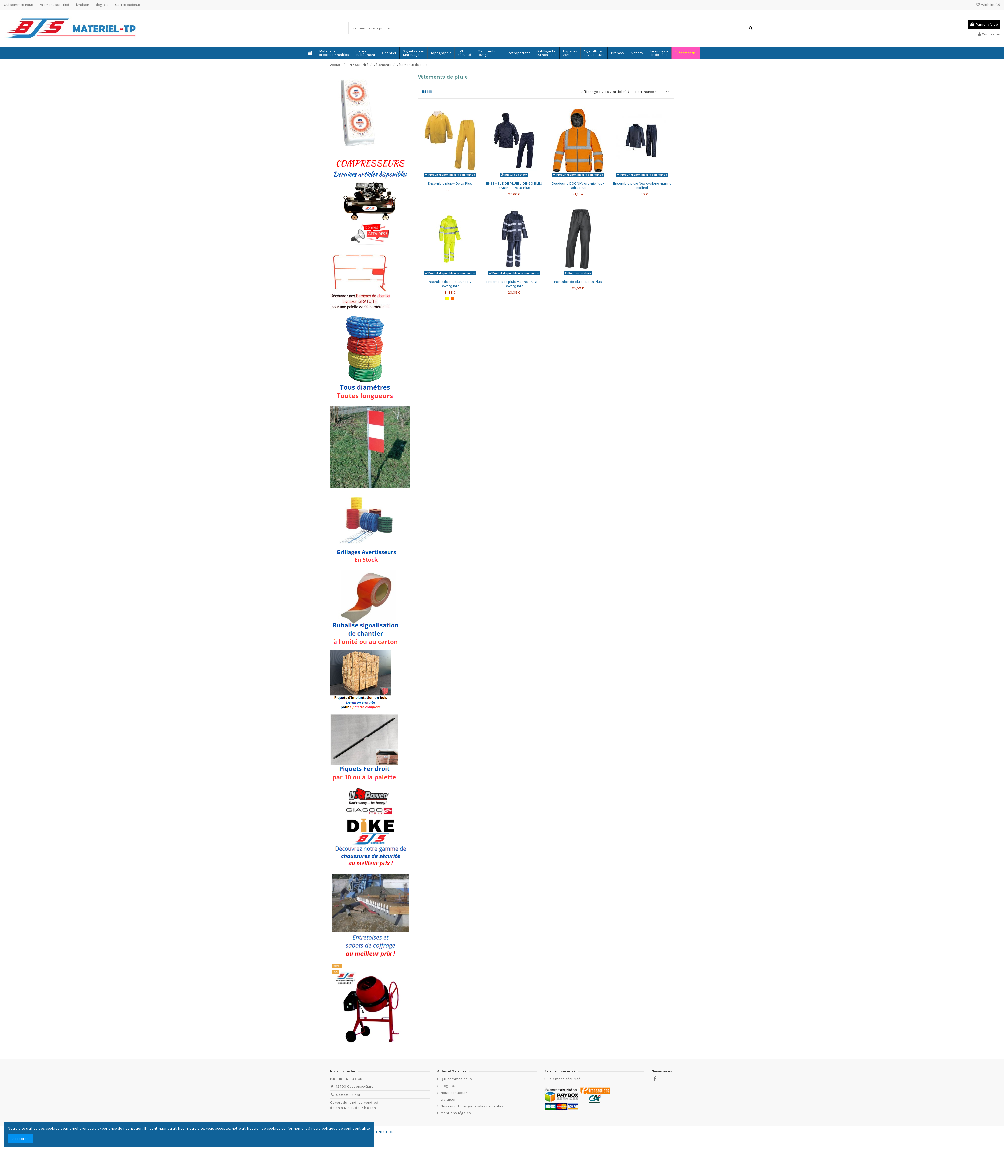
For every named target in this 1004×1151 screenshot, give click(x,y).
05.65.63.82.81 (348, 1094)
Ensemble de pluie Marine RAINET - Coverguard (514, 284)
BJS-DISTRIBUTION (378, 1132)
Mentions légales (455, 1113)
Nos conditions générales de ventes (472, 1106)
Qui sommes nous (19, 5)
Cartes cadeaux (128, 5)
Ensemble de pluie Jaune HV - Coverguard (450, 284)
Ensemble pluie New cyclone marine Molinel (642, 185)
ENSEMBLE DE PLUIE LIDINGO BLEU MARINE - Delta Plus (514, 185)
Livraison (82, 5)
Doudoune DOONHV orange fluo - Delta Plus (578, 185)
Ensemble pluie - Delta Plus (450, 183)
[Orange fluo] (452, 298)
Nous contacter (453, 1092)
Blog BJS (101, 5)
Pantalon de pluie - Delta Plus (578, 282)
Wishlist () (988, 5)
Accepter (20, 1138)
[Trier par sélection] (646, 92)
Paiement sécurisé (54, 5)
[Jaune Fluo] (447, 298)
